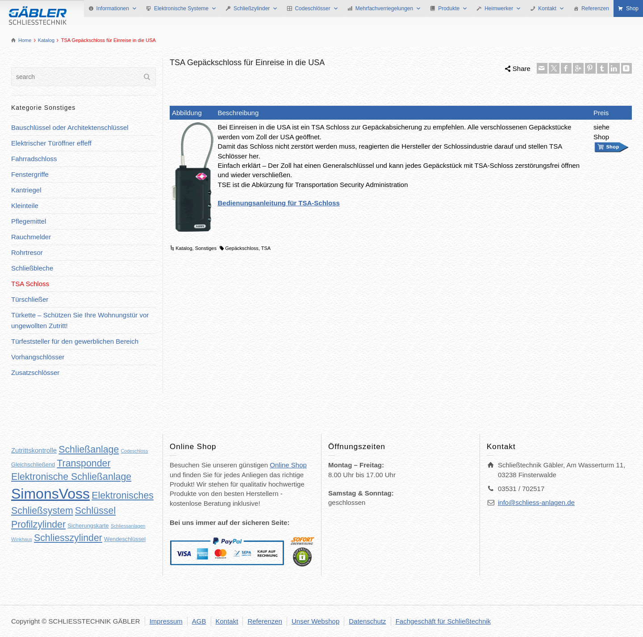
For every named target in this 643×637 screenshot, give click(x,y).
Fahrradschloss (34, 158)
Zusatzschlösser (35, 372)
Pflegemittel (28, 221)
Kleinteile (24, 205)
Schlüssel (95, 510)
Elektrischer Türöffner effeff (51, 143)
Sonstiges (206, 248)
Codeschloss (134, 451)
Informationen (116, 8)
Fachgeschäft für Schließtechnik (443, 621)
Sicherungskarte (88, 525)
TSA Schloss (30, 283)
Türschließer (29, 299)
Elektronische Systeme (185, 8)
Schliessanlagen (128, 526)
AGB (199, 621)
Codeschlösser (316, 8)
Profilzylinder (38, 524)
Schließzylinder (256, 8)
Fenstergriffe (30, 174)
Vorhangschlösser (37, 357)
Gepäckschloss (242, 248)
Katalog (183, 248)
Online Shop (288, 465)
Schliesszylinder (68, 538)
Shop (632, 8)
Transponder (83, 463)
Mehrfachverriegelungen (388, 8)
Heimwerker (502, 8)
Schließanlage (88, 449)
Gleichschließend (33, 464)
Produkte (453, 8)
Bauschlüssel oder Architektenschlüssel (70, 127)
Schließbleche (32, 268)
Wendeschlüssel (125, 539)
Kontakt (551, 8)
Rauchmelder (31, 237)
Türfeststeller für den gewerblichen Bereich (74, 341)
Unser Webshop (315, 621)
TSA (266, 248)
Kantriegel (26, 190)
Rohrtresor (27, 252)
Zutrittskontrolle (34, 450)
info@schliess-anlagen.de (536, 502)
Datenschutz (367, 621)
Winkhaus (21, 539)
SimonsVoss (50, 494)
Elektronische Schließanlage (71, 476)
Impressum (166, 621)
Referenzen (595, 8)
